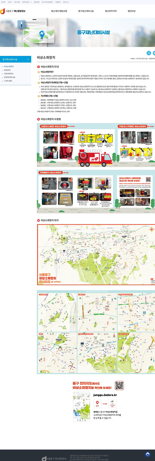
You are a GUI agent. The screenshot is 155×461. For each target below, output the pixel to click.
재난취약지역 (110, 11)
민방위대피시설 (9, 77)
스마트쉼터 (8, 81)
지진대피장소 (9, 74)
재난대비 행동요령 (59, 11)
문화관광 (36, 2)
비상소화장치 (9, 66)
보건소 (10, 2)
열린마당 (131, 11)
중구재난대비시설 (86, 11)
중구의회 (17, 2)
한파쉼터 (7, 70)
